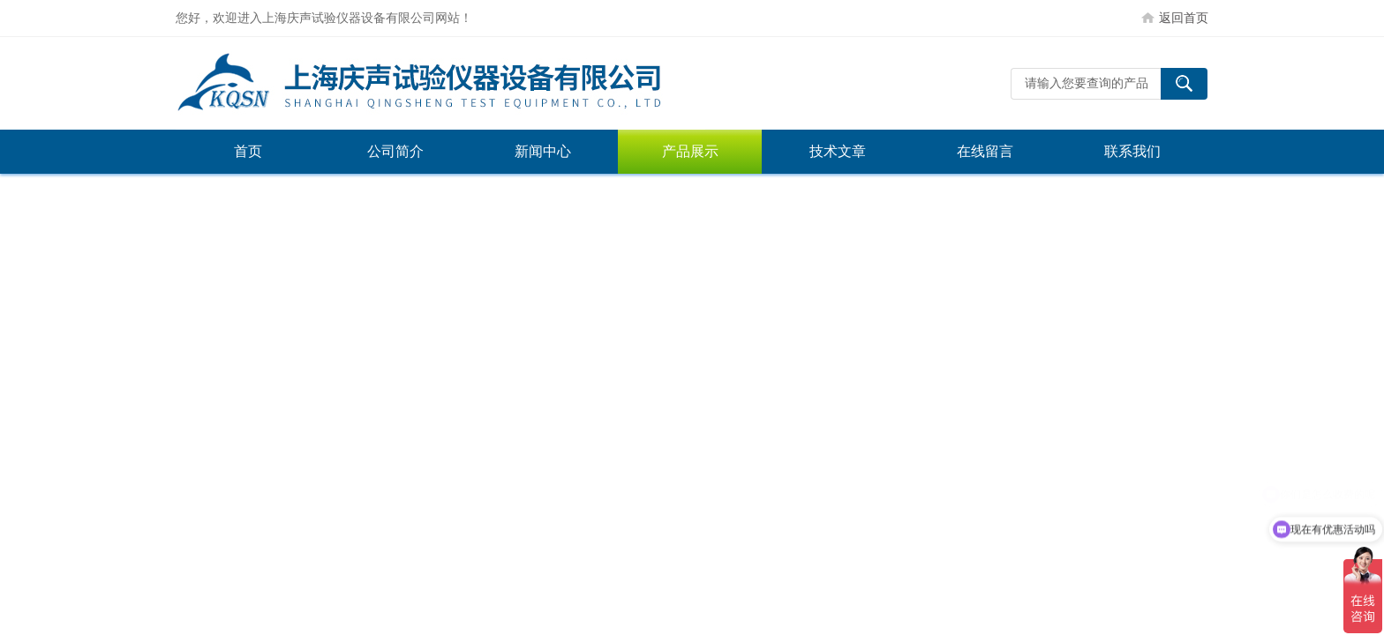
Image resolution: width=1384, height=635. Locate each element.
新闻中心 (543, 151)
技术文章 (837, 151)
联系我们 (1132, 151)
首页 (248, 151)
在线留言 (985, 151)
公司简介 (395, 151)
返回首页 (1183, 18)
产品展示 (690, 151)
